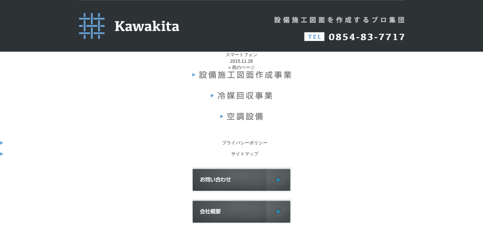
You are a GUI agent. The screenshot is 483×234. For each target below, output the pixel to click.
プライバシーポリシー (245, 142)
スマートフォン (241, 54)
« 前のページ (241, 67)
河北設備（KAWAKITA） (131, 26)
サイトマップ (244, 153)
